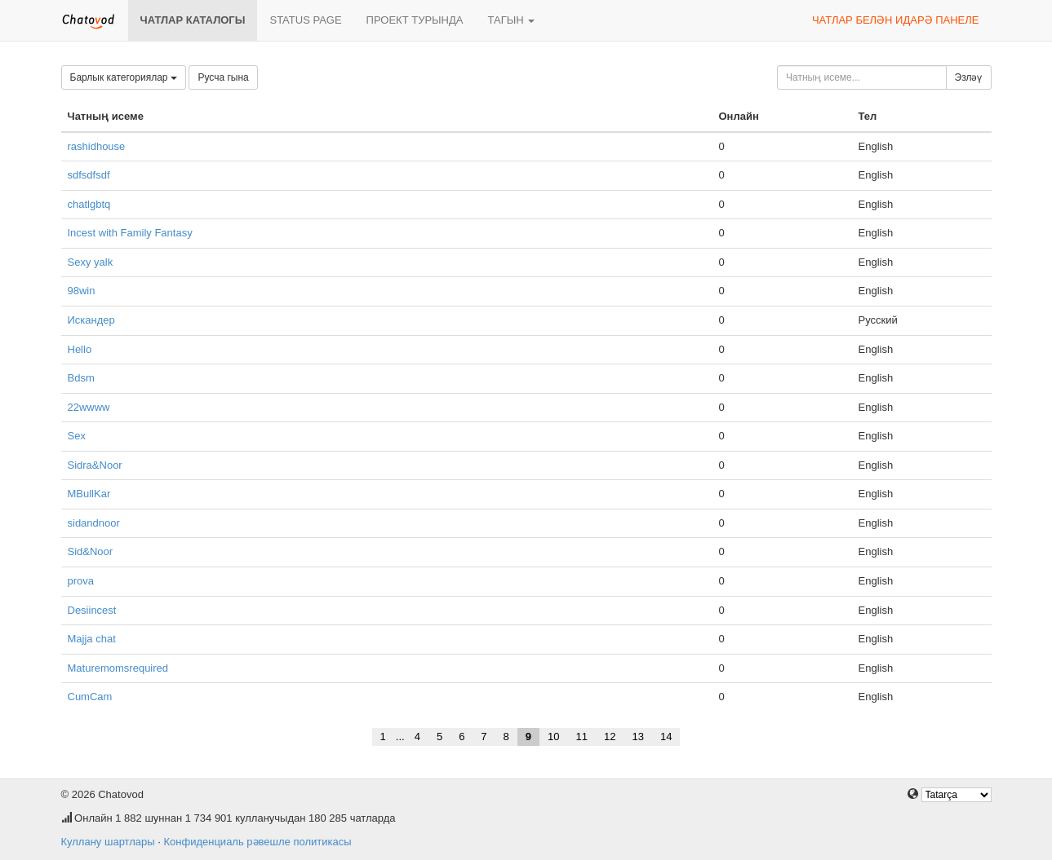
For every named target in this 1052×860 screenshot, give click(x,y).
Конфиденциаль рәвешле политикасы (257, 842)
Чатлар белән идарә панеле (895, 20)
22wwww (89, 407)
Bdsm (81, 378)
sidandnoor (94, 523)
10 (553, 736)
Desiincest (92, 610)
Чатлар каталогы (193, 20)
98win (81, 290)
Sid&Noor (90, 551)
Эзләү (969, 77)
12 (609, 736)
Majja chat (92, 639)
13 (637, 736)
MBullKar (89, 493)
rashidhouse (97, 146)
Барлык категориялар (123, 77)
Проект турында (415, 20)
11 (582, 736)
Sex (77, 436)
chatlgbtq (89, 204)
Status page (305, 20)
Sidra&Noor (95, 465)
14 (666, 736)
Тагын (511, 20)
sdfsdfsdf (89, 175)
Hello (80, 349)
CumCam (90, 696)
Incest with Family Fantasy (130, 233)
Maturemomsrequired (118, 668)
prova (81, 581)
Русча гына (223, 77)
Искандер (91, 320)
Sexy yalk (90, 262)
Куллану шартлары (108, 842)
